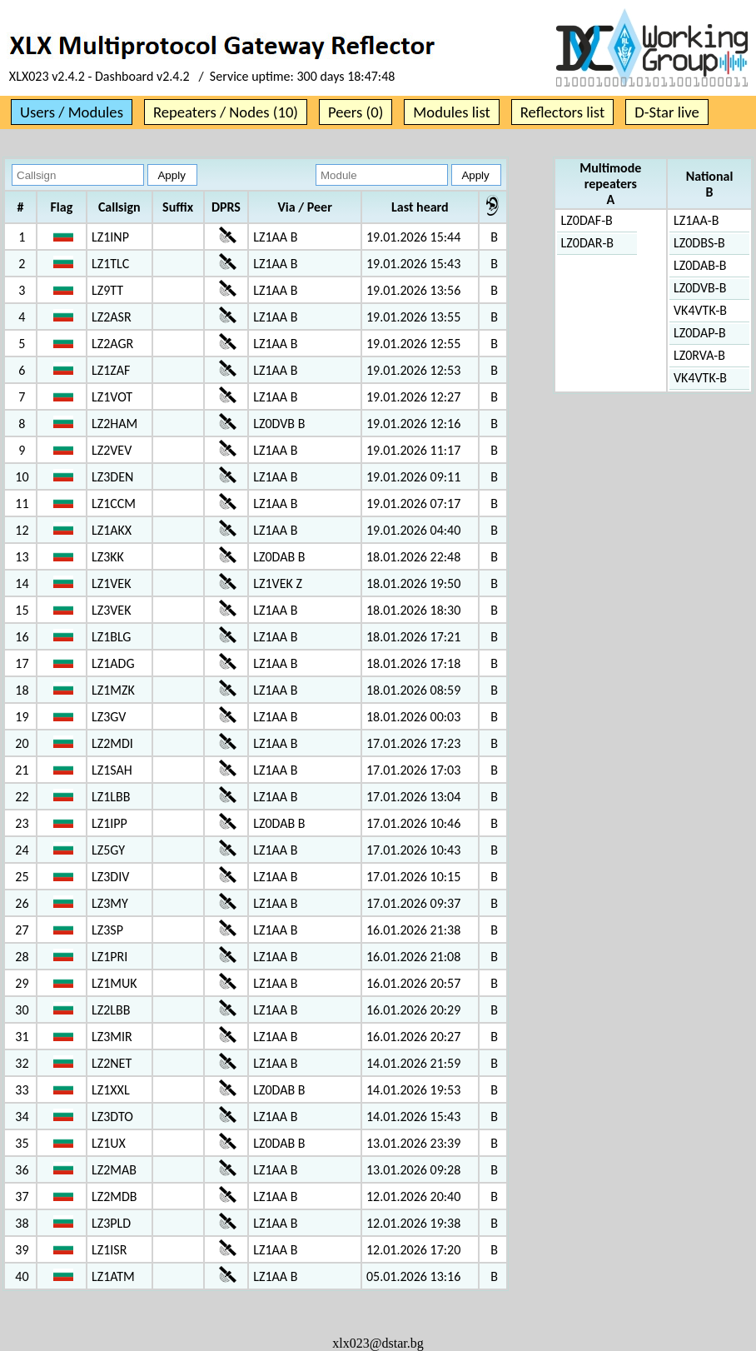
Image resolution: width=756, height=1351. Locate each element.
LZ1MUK (114, 983)
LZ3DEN (112, 477)
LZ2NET (112, 1063)
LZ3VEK (112, 610)
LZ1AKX (112, 530)
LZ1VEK (112, 583)
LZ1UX (109, 1143)
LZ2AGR (112, 343)
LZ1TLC (110, 264)
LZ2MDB (114, 1196)
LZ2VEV (112, 450)
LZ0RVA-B (699, 355)
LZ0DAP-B (700, 333)
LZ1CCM (114, 503)
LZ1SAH (112, 770)
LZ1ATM (113, 1276)
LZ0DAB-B (700, 265)
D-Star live (666, 112)
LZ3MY (110, 903)
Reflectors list (562, 112)
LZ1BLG (111, 637)
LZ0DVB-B (700, 288)
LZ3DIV (110, 877)
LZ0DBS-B (699, 243)
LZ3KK (108, 557)
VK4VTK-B (700, 310)
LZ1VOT (112, 397)
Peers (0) (355, 112)
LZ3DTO (112, 1116)
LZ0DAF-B (587, 220)
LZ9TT (107, 290)
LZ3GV (109, 717)
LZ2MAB (114, 1170)
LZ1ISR (109, 1250)
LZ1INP (110, 237)
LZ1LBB (111, 797)
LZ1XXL (111, 1090)
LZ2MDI (112, 743)
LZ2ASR (112, 317)
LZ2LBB (111, 1010)
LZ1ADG (113, 663)
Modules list (451, 112)
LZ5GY (108, 850)
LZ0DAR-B (587, 243)
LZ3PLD (111, 1223)
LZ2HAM (114, 423)
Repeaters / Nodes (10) (225, 112)
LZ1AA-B (696, 220)
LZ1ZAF (111, 370)
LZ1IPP (109, 823)
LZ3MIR (112, 1036)
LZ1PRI (109, 957)
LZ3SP (107, 930)
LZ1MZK (113, 690)
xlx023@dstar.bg (377, 1343)
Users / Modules (71, 112)
